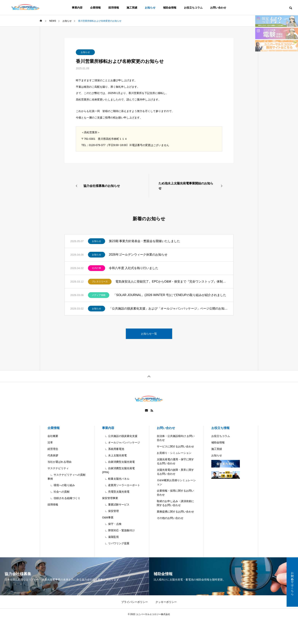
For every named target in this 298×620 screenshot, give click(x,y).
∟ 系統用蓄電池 (113, 448)
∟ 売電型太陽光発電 (115, 491)
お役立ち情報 (220, 428)
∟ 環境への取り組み (61, 485)
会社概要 (53, 436)
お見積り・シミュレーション (174, 452)
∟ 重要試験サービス (115, 504)
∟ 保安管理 (110, 511)
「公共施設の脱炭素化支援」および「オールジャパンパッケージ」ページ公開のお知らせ (168, 308)
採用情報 (113, 7)
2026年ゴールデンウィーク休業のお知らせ (138, 254)
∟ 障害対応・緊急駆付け (118, 530)
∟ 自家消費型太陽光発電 (118, 461)
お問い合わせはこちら (292, 582)
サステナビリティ (58, 468)
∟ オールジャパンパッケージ (121, 442)
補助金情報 (169, 7)
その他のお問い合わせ (170, 518)
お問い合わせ (218, 7)
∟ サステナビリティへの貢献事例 (67, 476)
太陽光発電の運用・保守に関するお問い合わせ (175, 461)
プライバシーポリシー (134, 601)
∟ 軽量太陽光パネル (115, 478)
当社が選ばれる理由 (59, 461)
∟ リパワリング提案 (115, 543)
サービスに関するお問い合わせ (175, 446)
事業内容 (77, 7)
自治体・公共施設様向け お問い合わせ (176, 438)
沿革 (50, 442)
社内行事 (96, 268)
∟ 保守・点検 (111, 523)
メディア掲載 (98, 295)
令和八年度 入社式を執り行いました (133, 268)
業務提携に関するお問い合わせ (175, 511)
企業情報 (95, 7)
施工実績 (132, 7)
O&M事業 (107, 517)
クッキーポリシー (166, 601)
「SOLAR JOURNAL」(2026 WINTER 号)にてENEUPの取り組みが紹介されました (169, 295)
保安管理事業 (110, 498)
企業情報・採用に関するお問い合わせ (175, 492)
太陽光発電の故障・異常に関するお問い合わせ (175, 471)
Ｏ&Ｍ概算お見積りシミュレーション (176, 482)
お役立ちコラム (193, 7)
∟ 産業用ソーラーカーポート (121, 485)
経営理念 (53, 448)
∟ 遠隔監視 (110, 536)
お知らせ (150, 7)
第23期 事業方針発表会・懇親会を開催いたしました (144, 241)
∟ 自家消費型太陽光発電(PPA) (118, 470)
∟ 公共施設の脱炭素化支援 (119, 436)
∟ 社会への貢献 (59, 491)
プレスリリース (100, 281)
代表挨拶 (53, 455)
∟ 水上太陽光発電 (114, 455)
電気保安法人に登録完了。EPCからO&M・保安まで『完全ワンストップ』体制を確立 (171, 281)
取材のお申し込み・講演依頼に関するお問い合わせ (175, 503)
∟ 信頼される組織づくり (64, 498)
